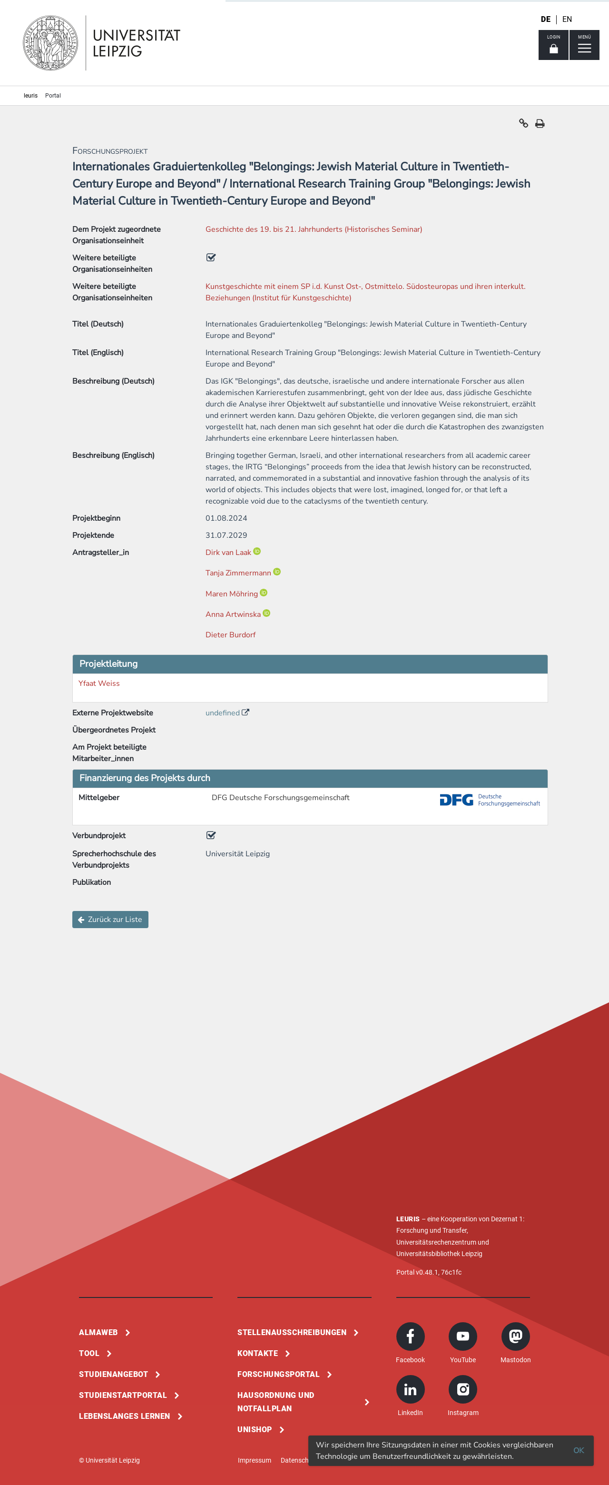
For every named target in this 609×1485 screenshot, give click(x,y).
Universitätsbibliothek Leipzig (439, 1253)
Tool (89, 1353)
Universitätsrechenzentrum (436, 1242)
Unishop (254, 1429)
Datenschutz (299, 1460)
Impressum (254, 1460)
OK (578, 1450)
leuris (31, 95)
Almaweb (98, 1332)
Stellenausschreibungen (291, 1332)
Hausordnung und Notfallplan (275, 1402)
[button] (524, 125)
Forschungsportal (278, 1374)
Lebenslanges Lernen (124, 1416)
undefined (224, 713)
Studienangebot (113, 1374)
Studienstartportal (123, 1395)
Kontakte (257, 1353)
